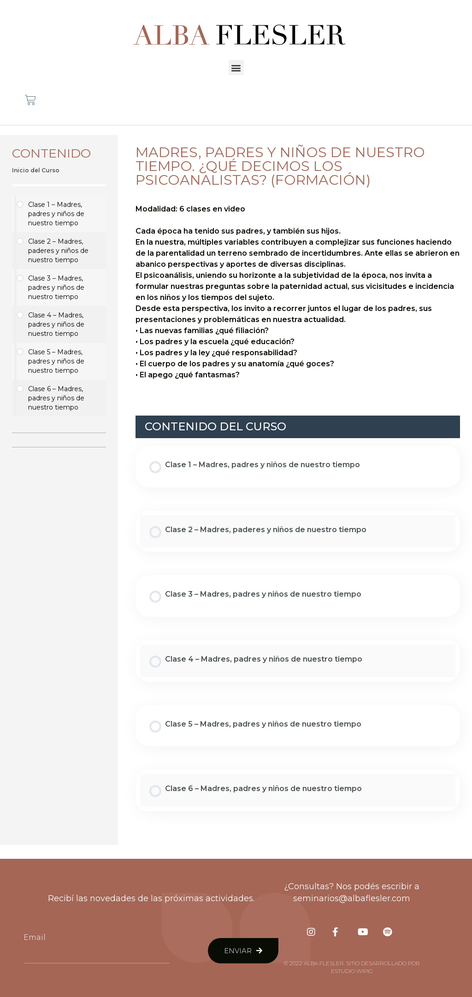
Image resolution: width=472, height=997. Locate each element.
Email (35, 937)
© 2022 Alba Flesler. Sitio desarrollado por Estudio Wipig (352, 967)
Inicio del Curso (35, 170)
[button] (236, 67)
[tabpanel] (298, 292)
